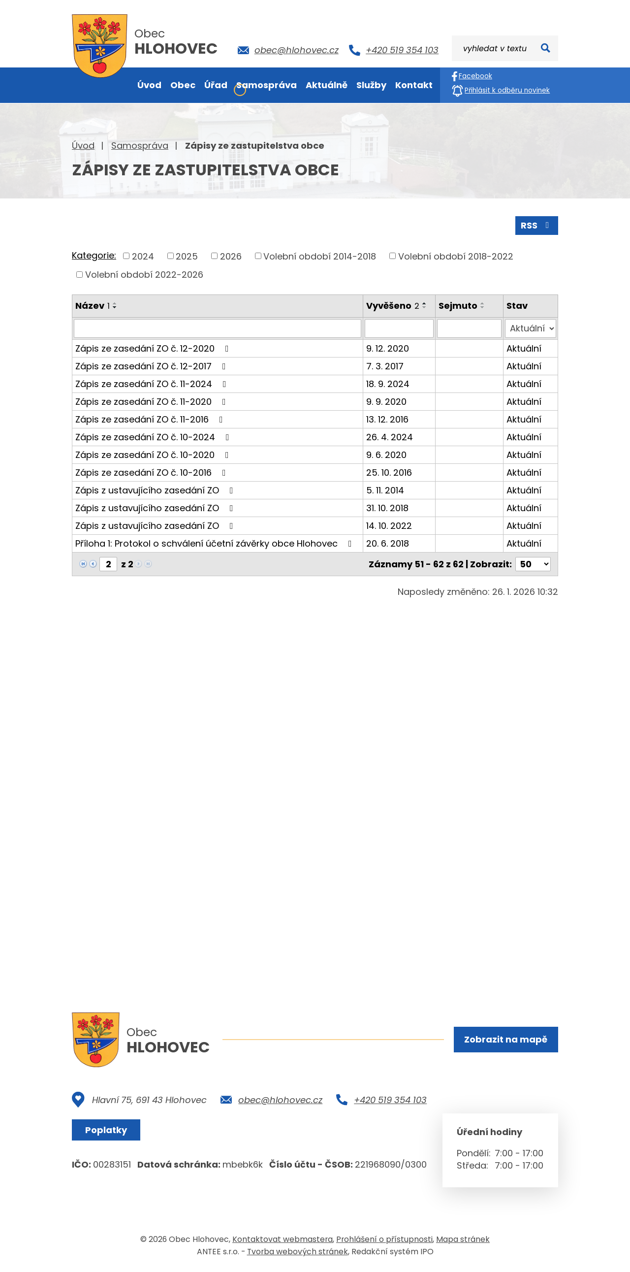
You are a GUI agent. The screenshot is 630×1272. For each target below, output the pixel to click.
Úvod (83, 145)
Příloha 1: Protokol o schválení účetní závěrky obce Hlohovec (215, 543)
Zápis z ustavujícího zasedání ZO (156, 490)
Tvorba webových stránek (297, 1251)
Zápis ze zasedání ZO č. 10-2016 (152, 472)
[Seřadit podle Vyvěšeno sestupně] (424, 307)
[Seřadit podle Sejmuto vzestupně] (482, 303)
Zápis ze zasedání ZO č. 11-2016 (151, 419)
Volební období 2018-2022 (455, 256)
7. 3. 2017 (385, 366)
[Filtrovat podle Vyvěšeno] (399, 328)
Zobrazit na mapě (505, 1039)
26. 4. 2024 (389, 437)
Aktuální (523, 348)
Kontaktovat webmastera (282, 1239)
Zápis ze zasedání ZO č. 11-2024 (152, 384)
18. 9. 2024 (388, 384)
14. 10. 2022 (389, 526)
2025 (187, 256)
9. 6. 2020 (386, 455)
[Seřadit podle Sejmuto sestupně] (482, 307)
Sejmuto (458, 305)
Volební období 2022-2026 (144, 274)
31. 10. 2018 (387, 508)
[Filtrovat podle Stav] (530, 328)
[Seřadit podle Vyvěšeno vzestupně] (424, 303)
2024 (143, 256)
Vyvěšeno (392, 305)
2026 (231, 256)
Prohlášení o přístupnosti (384, 1239)
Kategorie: (94, 255)
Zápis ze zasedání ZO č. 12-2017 (152, 366)
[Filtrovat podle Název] (217, 328)
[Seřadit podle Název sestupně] (115, 307)
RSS (537, 225)
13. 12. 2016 (387, 419)
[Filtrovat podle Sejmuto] (469, 328)
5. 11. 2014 (385, 490)
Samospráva (139, 145)
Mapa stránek (463, 1239)
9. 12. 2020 (387, 348)
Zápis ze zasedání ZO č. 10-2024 (154, 437)
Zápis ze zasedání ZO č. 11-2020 (152, 401)
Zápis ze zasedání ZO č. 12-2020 (154, 348)
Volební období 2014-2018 (319, 256)
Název (92, 305)
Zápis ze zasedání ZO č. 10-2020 (154, 455)
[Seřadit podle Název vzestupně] (115, 303)
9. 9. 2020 (386, 401)
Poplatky (106, 1130)
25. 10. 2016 (389, 472)
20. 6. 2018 (387, 543)
